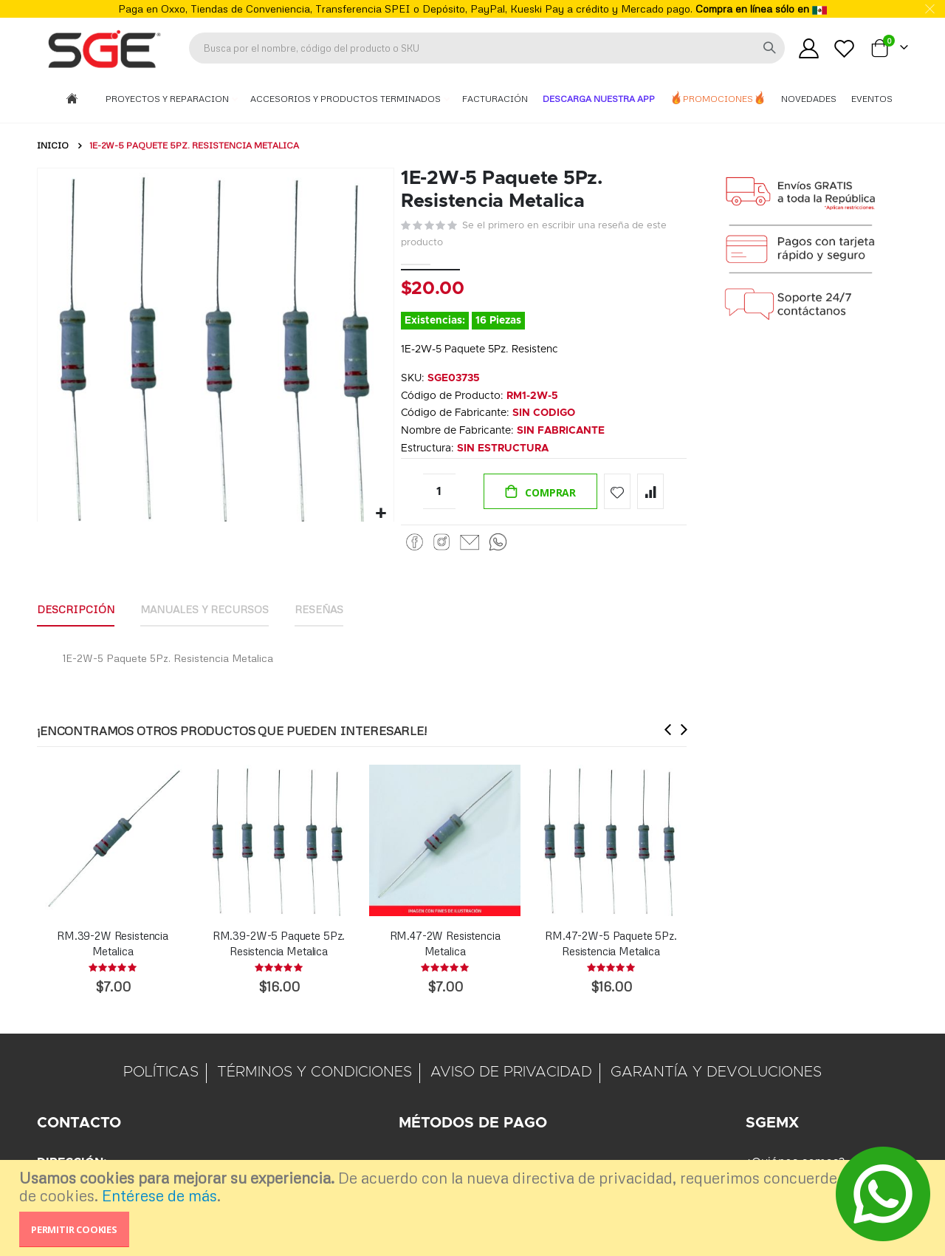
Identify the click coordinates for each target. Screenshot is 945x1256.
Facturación (495, 98)
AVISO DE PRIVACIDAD (511, 1073)
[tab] (75, 611)
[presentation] (668, 730)
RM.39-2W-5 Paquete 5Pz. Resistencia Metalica (279, 944)
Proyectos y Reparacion (168, 98)
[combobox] (487, 48)
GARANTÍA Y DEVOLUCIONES (716, 1073)
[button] (381, 512)
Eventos (872, 98)
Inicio (53, 145)
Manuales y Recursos (204, 610)
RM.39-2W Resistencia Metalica (112, 944)
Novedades (808, 98)
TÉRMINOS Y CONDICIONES (314, 1073)
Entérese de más (159, 1195)
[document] (474, 1208)
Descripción (75, 610)
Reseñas (319, 610)
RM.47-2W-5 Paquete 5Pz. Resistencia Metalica (611, 944)
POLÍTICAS (161, 1073)
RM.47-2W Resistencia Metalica (445, 944)
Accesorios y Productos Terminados (346, 98)
